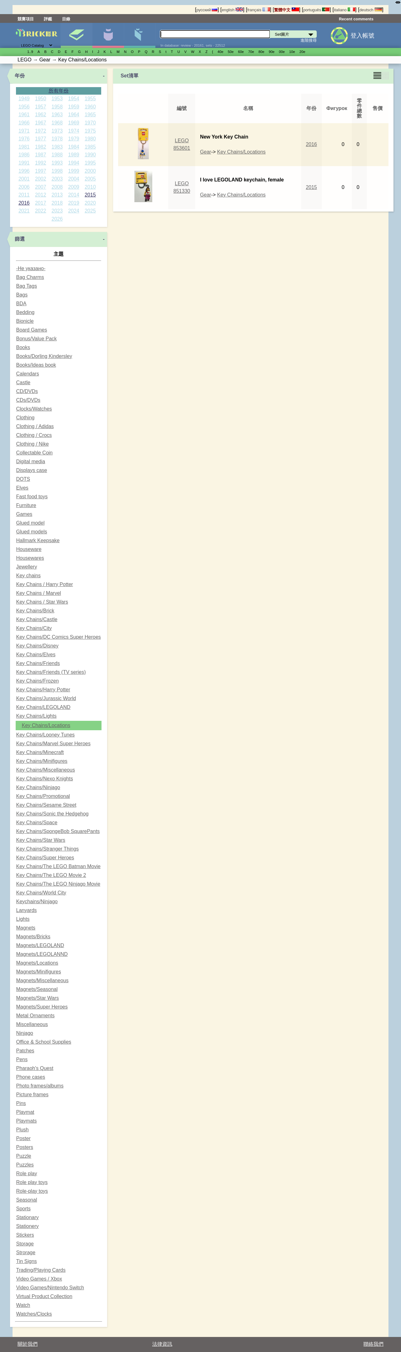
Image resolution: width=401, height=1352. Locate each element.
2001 (24, 178)
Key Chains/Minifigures (41, 761)
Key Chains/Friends (38, 663)
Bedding (25, 312)
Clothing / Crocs (34, 435)
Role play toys (32, 1182)
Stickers (25, 1235)
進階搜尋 (308, 40)
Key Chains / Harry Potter (44, 584)
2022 (40, 210)
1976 (24, 138)
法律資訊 (162, 1344)
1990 (90, 154)
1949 (24, 98)
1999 (73, 171)
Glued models (31, 531)
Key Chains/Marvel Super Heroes (53, 743)
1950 (40, 98)
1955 (90, 98)
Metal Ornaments (35, 1015)
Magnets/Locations (37, 963)
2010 (90, 187)
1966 (24, 122)
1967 (40, 122)
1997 (40, 171)
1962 (40, 114)
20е (302, 52)
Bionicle (25, 321)
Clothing (25, 417)
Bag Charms (30, 277)
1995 (90, 162)
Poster (23, 1138)
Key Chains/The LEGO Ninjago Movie (58, 884)
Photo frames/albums (39, 1085)
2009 (73, 187)
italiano (344, 10)
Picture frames (32, 1094)
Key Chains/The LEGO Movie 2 (51, 875)
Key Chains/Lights (36, 716)
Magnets (25, 927)
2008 (57, 187)
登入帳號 (362, 35)
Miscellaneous (32, 1024)
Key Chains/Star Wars (40, 840)
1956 (24, 106)
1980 (90, 138)
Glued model (30, 523)
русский (206, 10)
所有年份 (59, 90)
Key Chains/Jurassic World (46, 698)
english (232, 10)
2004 (73, 178)
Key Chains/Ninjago (38, 787)
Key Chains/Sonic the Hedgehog (52, 813)
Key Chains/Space (36, 822)
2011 (24, 194)
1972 (40, 131)
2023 (57, 210)
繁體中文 (286, 10)
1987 (40, 154)
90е (272, 52)
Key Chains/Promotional (43, 796)
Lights (22, 919)
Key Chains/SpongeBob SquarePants (58, 831)
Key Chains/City (34, 628)
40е (220, 52)
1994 (73, 162)
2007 (40, 187)
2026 (57, 219)
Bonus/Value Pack (36, 338)
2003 (57, 178)
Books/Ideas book (36, 365)
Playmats (26, 1121)
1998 (57, 171)
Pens (21, 1059)
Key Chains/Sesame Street (46, 805)
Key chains (28, 575)
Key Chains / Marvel (38, 593)
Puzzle (23, 1156)
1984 (73, 146)
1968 (57, 122)
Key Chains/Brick (35, 610)
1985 (90, 146)
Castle (23, 382)
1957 (40, 106)
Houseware (28, 549)
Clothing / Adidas (35, 426)
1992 (40, 162)
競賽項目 (26, 19)
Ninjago (24, 1033)
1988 (57, 154)
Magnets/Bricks (33, 936)
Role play (26, 1173)
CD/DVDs (27, 391)
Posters (24, 1147)
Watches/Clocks (34, 1314)
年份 (20, 75)
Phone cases (30, 1077)
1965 (90, 114)
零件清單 (139, 35)
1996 (24, 171)
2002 (40, 178)
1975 (90, 131)
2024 (73, 210)
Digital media (30, 461)
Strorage (25, 1252)
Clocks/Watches (34, 408)
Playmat (25, 1112)
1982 (40, 146)
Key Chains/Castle (36, 619)
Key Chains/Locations (46, 725)
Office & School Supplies (43, 1042)
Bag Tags (26, 286)
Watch (23, 1305)
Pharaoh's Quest (34, 1068)
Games (24, 514)
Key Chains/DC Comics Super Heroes (58, 637)
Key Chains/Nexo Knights (44, 778)
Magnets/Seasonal (37, 989)
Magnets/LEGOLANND (42, 954)
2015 (90, 194)
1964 (73, 114)
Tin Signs (26, 1261)
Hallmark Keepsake (38, 540)
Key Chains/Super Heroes (45, 857)
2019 (73, 203)
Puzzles (25, 1164)
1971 (24, 131)
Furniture (26, 505)
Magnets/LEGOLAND (40, 945)
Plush (22, 1129)
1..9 (30, 52)
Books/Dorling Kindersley (44, 356)
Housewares (30, 558)
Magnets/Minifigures (38, 971)
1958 (57, 106)
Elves (22, 487)
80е (261, 52)
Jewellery (26, 566)
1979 (73, 138)
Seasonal (26, 1200)
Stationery (27, 1226)
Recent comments (356, 19)
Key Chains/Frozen (37, 681)
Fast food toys (32, 496)
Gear (205, 152)
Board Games (31, 330)
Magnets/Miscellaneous (42, 980)
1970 (90, 122)
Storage (25, 1243)
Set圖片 (76, 35)
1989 (73, 154)
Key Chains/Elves (35, 654)
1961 (24, 114)
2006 (24, 187)
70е (251, 52)
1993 (57, 162)
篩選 (20, 239)
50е (231, 52)
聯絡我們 (373, 1344)
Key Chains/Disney (37, 645)
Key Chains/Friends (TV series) (51, 672)
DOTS (23, 479)
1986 (24, 154)
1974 (73, 131)
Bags (21, 294)
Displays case (31, 470)
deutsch (370, 10)
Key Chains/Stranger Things (47, 849)
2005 (90, 178)
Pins (21, 1103)
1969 (73, 122)
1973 (57, 131)
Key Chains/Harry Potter (43, 689)
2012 (40, 194)
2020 (90, 203)
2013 (57, 194)
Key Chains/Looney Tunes (45, 734)
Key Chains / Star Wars (42, 602)
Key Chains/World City (41, 892)
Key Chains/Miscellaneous (45, 770)
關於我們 (28, 1344)
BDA (21, 303)
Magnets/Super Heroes (42, 1006)
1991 (24, 162)
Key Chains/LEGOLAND (43, 707)
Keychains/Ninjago (37, 901)
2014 (73, 194)
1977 (40, 138)
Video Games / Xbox (39, 1278)
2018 (57, 203)
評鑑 (48, 19)
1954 (73, 98)
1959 (73, 106)
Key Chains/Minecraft (40, 752)
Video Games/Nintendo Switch (50, 1287)
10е (292, 52)
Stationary (27, 1217)
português (316, 10)
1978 (57, 138)
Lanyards (26, 910)
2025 (90, 210)
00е (282, 52)
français (258, 10)
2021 (24, 210)
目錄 (66, 19)
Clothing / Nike (32, 444)
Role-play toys (32, 1191)
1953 (57, 98)
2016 (24, 203)
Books (23, 347)
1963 (57, 114)
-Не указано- (30, 268)
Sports (23, 1208)
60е (241, 52)
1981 (24, 146)
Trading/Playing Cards (40, 1270)
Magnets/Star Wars (37, 998)
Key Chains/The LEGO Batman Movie (58, 866)
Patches (25, 1050)
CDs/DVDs (28, 400)
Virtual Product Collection (44, 1296)
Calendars (27, 373)
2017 (40, 203)
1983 (57, 146)
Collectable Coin (34, 452)
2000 (90, 171)
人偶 (108, 35)
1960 (90, 106)
